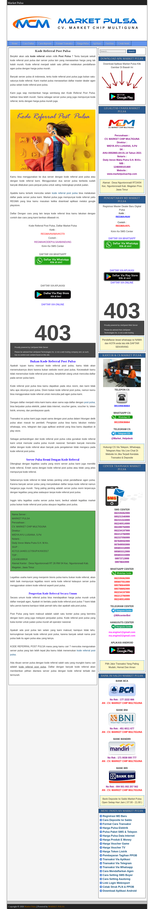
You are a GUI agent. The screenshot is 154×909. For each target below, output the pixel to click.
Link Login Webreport (116, 882)
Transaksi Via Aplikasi (116, 859)
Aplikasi (97, 43)
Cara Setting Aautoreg (116, 879)
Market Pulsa (15, 3)
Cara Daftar (28, 43)
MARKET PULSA (56, 907)
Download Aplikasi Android (120, 890)
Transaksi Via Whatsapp (118, 867)
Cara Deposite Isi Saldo (117, 820)
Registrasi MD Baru (115, 816)
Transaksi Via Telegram (117, 863)
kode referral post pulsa (65, 193)
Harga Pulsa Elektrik (115, 827)
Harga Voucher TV (114, 847)
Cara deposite (45, 43)
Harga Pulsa (83, 43)
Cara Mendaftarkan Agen (118, 871)
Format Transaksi (64, 43)
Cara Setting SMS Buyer (118, 875)
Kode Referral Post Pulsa (52, 51)
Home (14, 43)
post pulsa (89, 402)
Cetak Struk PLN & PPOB (118, 886)
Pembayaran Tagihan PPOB (120, 855)
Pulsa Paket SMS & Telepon (120, 831)
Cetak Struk (123, 43)
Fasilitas (110, 43)
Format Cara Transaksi (117, 824)
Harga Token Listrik (115, 851)
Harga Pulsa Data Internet (119, 835)
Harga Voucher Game (116, 843)
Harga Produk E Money (117, 839)
